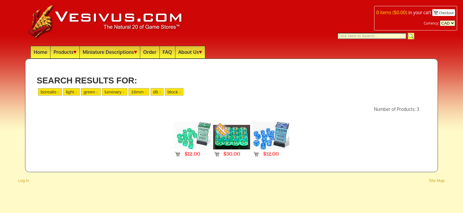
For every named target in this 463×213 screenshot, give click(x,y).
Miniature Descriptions (110, 52)
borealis (49, 91)
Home (40, 52)
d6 (157, 91)
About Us (190, 52)
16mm (139, 91)
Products (64, 52)
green (91, 91)
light (71, 91)
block (174, 91)
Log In (23, 180)
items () (391, 12)
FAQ (167, 52)
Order (149, 52)
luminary (115, 91)
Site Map (437, 180)
